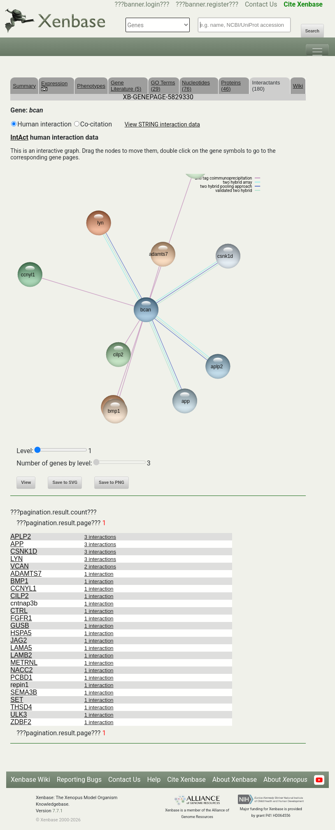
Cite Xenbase (186, 779)
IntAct (19, 137)
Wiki (298, 86)
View (26, 482)
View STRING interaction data (162, 124)
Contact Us (261, 4)
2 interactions (100, 566)
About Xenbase (234, 779)
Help (154, 779)
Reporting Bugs (79, 779)
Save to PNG (111, 482)
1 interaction (99, 574)
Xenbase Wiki (30, 779)
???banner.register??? (207, 4)
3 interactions (100, 537)
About (285, 779)
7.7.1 (57, 811)
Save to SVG (64, 482)
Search (312, 31)
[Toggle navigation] (317, 50)
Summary (24, 86)
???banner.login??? (142, 4)
